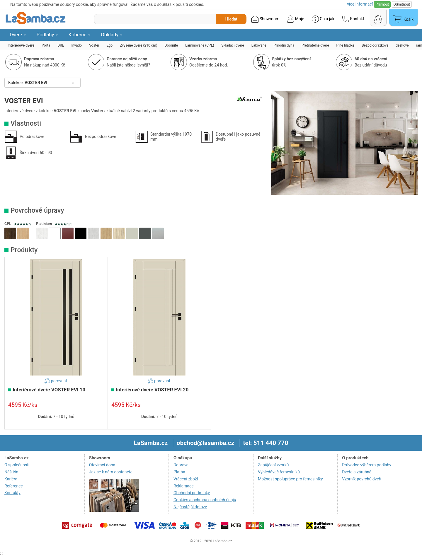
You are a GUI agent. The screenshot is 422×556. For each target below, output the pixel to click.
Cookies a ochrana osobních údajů (204, 499)
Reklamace (183, 486)
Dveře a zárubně (356, 472)
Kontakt (353, 19)
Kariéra (10, 479)
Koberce (80, 34)
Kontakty (12, 492)
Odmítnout (402, 4)
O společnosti (16, 465)
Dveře (18, 34)
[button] (10, 233)
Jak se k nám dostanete (110, 472)
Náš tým (12, 472)
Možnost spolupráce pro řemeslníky (290, 479)
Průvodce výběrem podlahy (366, 465)
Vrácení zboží (185, 479)
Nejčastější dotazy (190, 506)
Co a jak (323, 19)
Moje (295, 19)
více (360, 4)
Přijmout (382, 4)
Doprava (180, 465)
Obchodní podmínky (191, 492)
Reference (13, 486)
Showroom (265, 19)
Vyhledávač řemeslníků (279, 472)
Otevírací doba (102, 465)
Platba (179, 472)
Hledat (231, 19)
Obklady (111, 34)
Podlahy (47, 34)
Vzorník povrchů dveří (361, 479)
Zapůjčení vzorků (273, 465)
